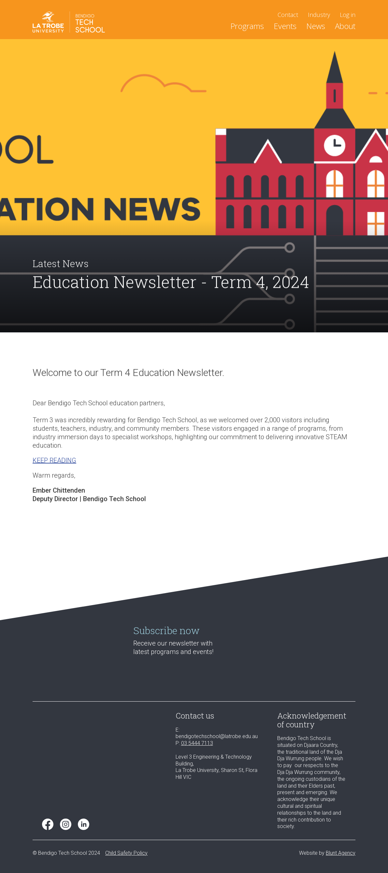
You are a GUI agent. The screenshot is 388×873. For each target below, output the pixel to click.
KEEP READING (54, 466)
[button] (247, 27)
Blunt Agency (340, 853)
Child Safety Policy (126, 853)
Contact (288, 14)
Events (285, 27)
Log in (347, 14)
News (315, 27)
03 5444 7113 (197, 743)
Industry (319, 14)
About (345, 27)
